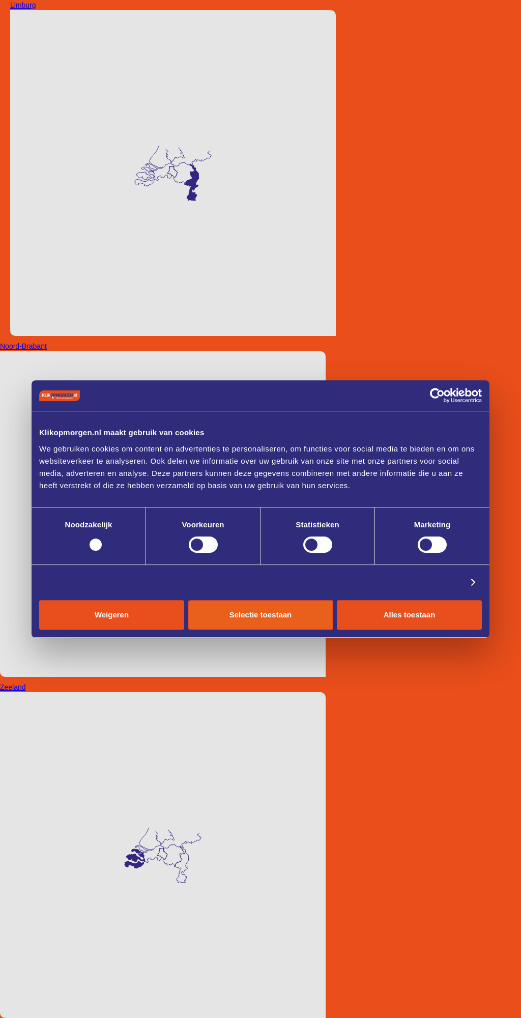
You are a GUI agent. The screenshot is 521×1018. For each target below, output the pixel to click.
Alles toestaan (410, 614)
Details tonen (437, 582)
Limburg (23, 5)
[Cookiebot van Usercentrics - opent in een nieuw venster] (437, 395)
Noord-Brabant (23, 346)
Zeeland (13, 687)
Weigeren (112, 614)
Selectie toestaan (260, 614)
